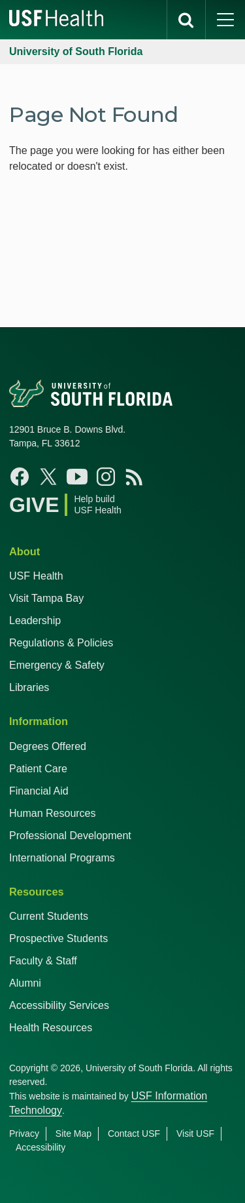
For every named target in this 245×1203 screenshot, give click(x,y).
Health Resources (50, 1027)
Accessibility (40, 1147)
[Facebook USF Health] (19, 476)
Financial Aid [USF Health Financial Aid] (39, 791)
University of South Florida (75, 51)
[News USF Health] (134, 476)
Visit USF (195, 1133)
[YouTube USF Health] (77, 476)
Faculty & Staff (43, 960)
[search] (186, 19)
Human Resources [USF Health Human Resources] (52, 813)
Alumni (25, 983)
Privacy (24, 1133)
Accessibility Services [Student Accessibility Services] (59, 1005)
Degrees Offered (47, 746)
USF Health (36, 576)
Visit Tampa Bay (46, 598)
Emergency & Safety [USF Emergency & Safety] (57, 665)
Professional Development (70, 835)
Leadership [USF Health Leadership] (35, 620)
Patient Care (38, 768)
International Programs (62, 857)
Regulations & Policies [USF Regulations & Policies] (61, 642)
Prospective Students (58, 938)
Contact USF (134, 1133)
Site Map (73, 1133)
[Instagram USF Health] (105, 476)
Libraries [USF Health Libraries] (29, 687)
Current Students (48, 916)
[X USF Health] (48, 476)
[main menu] (225, 19)
